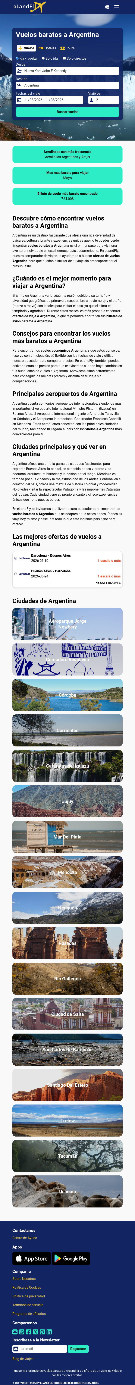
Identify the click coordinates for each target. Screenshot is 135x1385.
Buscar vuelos (67, 112)
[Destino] (70, 85)
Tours (67, 48)
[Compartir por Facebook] (28, 1334)
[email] (42, 1349)
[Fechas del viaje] (52, 100)
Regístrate (78, 1349)
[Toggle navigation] (117, 7)
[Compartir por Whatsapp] (21, 1334)
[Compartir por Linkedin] (49, 1334)
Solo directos (74, 58)
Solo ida (50, 58)
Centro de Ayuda (24, 1238)
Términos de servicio (27, 1305)
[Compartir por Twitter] (35, 1334)
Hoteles (47, 48)
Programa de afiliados (29, 1314)
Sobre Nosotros (24, 1279)
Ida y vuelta (26, 58)
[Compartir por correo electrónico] (15, 1334)
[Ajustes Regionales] (108, 7)
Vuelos (26, 48)
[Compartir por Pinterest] (42, 1334)
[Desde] (70, 71)
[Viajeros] (106, 100)
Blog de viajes (22, 1359)
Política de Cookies (26, 1287)
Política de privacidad (28, 1296)
